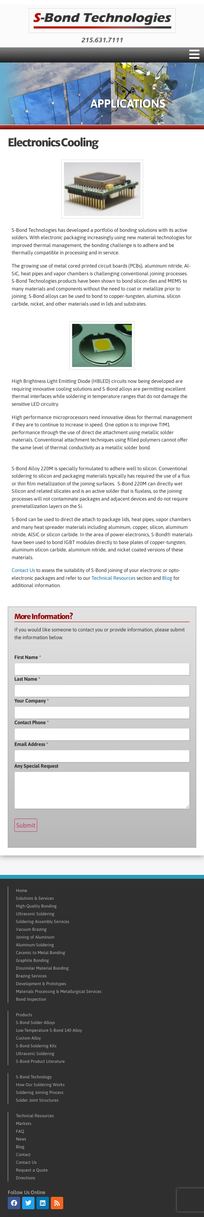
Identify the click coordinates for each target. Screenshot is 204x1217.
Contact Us (23, 570)
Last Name (27, 679)
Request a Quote (32, 1170)
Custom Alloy (28, 1038)
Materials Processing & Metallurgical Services (59, 991)
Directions (25, 1177)
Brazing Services (31, 976)
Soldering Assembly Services (42, 921)
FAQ (20, 1131)
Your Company (31, 700)
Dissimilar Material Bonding (42, 968)
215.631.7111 (102, 40)
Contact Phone (31, 722)
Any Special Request (36, 765)
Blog (167, 578)
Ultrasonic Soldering (35, 913)
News (21, 1139)
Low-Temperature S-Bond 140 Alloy (49, 1030)
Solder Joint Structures (37, 1100)
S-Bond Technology (34, 1076)
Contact (23, 1154)
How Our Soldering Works (40, 1084)
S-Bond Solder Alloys (35, 1022)
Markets (23, 1123)
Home (21, 890)
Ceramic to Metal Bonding (40, 952)
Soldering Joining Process (40, 1092)
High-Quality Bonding (36, 906)
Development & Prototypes (41, 983)
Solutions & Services (35, 898)
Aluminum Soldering (35, 944)
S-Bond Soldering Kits (36, 1045)
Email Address (31, 744)
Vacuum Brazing (31, 929)
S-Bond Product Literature (40, 1061)
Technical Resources (114, 578)
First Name (27, 657)
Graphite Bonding (32, 960)
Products (24, 1014)
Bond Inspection (31, 999)
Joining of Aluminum (35, 937)
